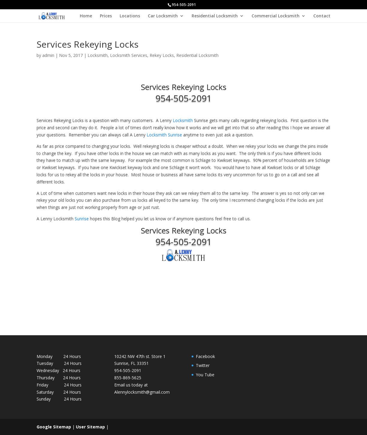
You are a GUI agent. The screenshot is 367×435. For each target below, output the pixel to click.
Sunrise (82, 218)
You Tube (205, 374)
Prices (106, 16)
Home (86, 16)
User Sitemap (90, 427)
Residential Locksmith (215, 16)
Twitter (203, 365)
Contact (321, 16)
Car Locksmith (163, 16)
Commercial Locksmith (276, 16)
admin (48, 55)
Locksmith (98, 55)
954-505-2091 (183, 98)
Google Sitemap (54, 427)
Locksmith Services (128, 55)
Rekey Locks (162, 55)
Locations (130, 16)
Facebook (205, 356)
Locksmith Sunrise (164, 135)
